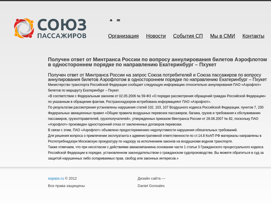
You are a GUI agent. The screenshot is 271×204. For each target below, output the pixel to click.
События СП (188, 36)
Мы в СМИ (222, 36)
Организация (123, 36)
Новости (156, 36)
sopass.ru (56, 178)
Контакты (253, 36)
